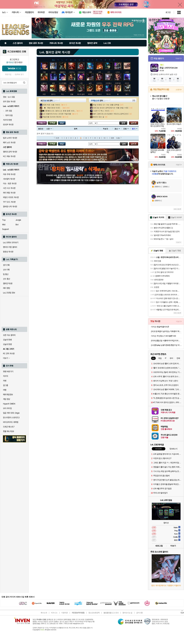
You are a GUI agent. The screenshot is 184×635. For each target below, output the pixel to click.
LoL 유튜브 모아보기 (10, 242)
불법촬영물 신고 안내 (110, 613)
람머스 (53, 94)
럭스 (62, 94)
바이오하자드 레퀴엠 (10, 422)
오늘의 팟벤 (7, 344)
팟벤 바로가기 (8, 371)
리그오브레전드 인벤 (16, 51)
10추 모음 (8, 115)
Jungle (18, 220)
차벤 (4, 381)
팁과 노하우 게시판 (10, 138)
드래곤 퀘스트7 (8, 427)
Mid (3, 224)
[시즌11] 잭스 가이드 (101, 110)
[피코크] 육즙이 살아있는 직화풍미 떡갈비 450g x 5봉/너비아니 (166, 331)
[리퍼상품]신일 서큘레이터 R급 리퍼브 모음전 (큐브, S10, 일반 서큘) (166, 340)
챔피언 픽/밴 (7, 283)
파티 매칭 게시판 (9, 193)
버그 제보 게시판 (9, 156)
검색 (24, 82)
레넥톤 (90, 94)
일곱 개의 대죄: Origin (11, 413)
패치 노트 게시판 (9, 142)
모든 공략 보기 (42, 123)
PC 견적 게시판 (9, 353)
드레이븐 (118, 83)
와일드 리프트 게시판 (11, 197)
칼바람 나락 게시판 (10, 206)
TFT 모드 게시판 (9, 202)
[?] (133, 100)
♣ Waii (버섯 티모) (52, 107)
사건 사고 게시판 (9, 188)
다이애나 (108, 83)
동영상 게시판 (8, 252)
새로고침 (176, 209)
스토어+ (179, 90)
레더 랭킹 (6, 288)
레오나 (99, 94)
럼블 (71, 94)
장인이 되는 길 (98, 116)
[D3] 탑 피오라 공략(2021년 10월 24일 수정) (110, 107)
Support (5, 229)
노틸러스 (44, 83)
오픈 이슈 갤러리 (9, 335)
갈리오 (53, 72)
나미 (108, 72)
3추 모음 (7, 111)
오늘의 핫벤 (7, 340)
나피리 (127, 72)
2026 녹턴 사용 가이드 (51, 104)
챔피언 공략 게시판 (10, 152)
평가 (134, 128)
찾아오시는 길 (127, 613)
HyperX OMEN (9, 404)
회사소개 (44, 613)
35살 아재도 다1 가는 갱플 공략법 (106, 104)
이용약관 (64, 613)
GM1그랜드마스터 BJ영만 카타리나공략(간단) (111, 113)
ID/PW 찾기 (19, 74)
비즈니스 (54, 613)
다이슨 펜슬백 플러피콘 (160, 327)
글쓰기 (133, 123)
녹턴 (53, 83)
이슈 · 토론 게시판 (9, 183)
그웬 (90, 72)
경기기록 (6, 265)
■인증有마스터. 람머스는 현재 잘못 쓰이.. (59, 110)
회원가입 (8, 74)
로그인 (168, 12)
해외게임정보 (8, 394)
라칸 (44, 94)
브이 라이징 (7, 408)
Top (3, 220)
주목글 (52, 123)
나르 (99, 72)
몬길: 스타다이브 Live (168, 68)
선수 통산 (6, 279)
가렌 (44, 72)
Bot (17, 224)
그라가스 (72, 72)
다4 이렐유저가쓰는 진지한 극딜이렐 (56, 113)
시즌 (49, 128)
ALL (53, 60)
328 (112, 138)
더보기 (173, 546)
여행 (4, 390)
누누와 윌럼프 (63, 83)
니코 (80, 83)
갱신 (117, 128)
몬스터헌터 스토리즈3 (11, 417)
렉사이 (108, 94)
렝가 (126, 94)
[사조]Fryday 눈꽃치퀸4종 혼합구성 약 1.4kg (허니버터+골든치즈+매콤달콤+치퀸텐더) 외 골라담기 (166, 345)
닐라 (90, 83)
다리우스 (99, 83)
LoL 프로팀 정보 (9, 293)
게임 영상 (6, 399)
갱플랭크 (62, 72)
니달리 (72, 83)
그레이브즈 (81, 72)
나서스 (118, 72)
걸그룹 (5, 385)
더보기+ (179, 58)
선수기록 (6, 270)
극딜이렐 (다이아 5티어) (51, 116)
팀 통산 (5, 274)
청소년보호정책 (93, 613)
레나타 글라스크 (82, 94)
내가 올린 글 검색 (62, 123)
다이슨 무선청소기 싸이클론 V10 (163, 336)
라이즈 (127, 83)
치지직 (5, 376)
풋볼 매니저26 (8, 431)
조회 (126, 128)
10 (104, 138)
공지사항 (139, 613)
